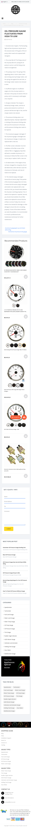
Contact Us (4, 742)
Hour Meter (7, 650)
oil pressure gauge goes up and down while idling (15, 567)
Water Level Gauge (9, 618)
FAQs (2, 736)
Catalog (3, 745)
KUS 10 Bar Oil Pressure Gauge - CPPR (11, 429)
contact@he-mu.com (10, 802)
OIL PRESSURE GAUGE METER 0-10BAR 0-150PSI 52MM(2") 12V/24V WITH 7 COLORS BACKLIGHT (15, 271)
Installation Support (6, 738)
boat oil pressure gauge (9, 555)
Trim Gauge (7, 632)
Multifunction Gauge (9, 653)
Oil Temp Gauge (8, 625)
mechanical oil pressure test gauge (17, 231)
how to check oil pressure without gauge (14, 591)
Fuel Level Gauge (9, 614)
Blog (2, 733)
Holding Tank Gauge (9, 646)
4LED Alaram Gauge (9, 639)
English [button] (4, 1)
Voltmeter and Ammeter (11, 643)
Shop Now (7, 667)
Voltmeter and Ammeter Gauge (12, 705)
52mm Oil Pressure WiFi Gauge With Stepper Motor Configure (14, 390)
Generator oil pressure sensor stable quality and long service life (14, 470)
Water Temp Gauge (9, 621)
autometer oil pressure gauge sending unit (14, 547)
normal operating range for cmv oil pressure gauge (13, 585)
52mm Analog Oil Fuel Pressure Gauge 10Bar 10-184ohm (15, 349)
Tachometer (7, 611)
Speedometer (8, 607)
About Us (3, 740)
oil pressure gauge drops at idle (11, 573)
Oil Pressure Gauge (9, 629)
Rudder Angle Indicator (10, 636)
